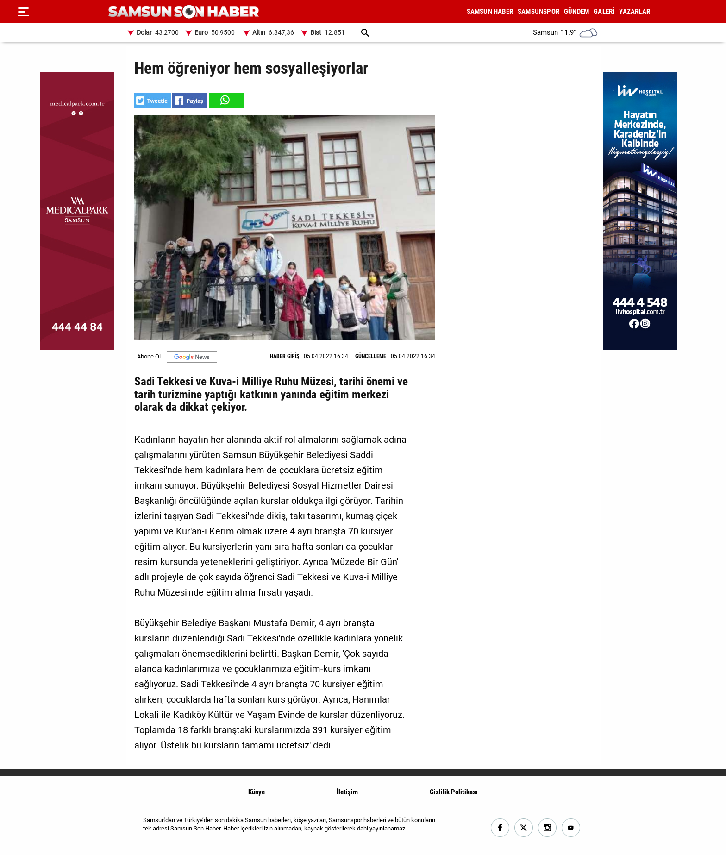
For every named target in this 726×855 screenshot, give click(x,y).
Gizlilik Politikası (454, 792)
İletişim (347, 792)
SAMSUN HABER (490, 11)
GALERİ (604, 11)
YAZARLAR (634, 11)
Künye (256, 792)
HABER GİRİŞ (284, 356)
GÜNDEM (576, 11)
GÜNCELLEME (370, 356)
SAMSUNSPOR (538, 11)
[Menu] (23, 11)
